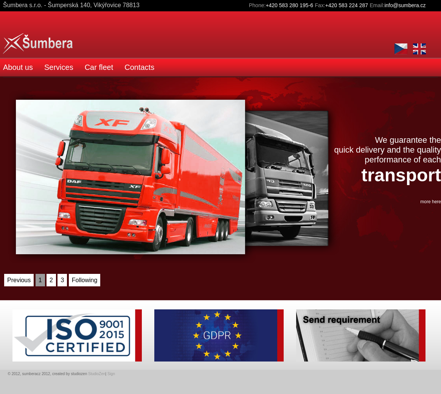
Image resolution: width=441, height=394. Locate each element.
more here (430, 201)
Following (85, 280)
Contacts (139, 67)
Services (58, 67)
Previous (19, 280)
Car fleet (99, 67)
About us (18, 67)
